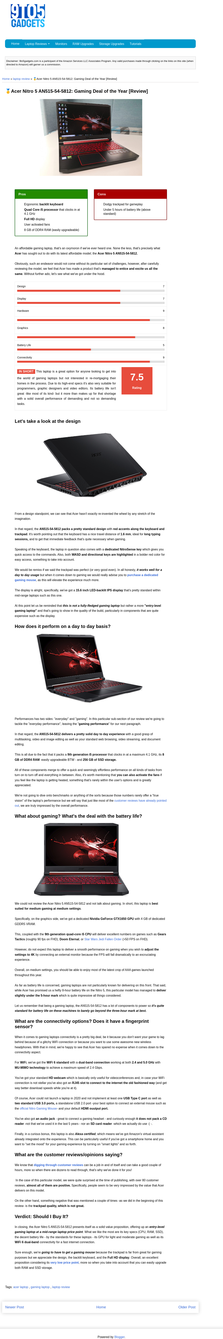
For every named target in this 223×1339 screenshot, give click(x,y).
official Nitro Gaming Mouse (38, 1108)
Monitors (61, 44)
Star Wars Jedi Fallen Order (103, 939)
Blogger (119, 1337)
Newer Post (14, 1307)
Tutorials (135, 44)
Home (15, 43)
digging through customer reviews (58, 1165)
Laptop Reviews (36, 44)
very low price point (64, 1262)
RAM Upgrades (83, 44)
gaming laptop (40, 1287)
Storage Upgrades (111, 44)
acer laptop (21, 1287)
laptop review (21, 78)
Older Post (186, 1307)
